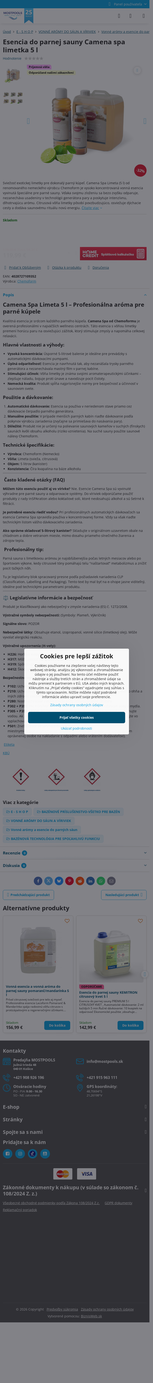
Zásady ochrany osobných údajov (76, 705)
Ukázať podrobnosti (76, 728)
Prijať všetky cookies (76, 717)
